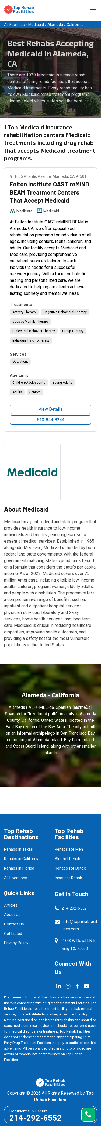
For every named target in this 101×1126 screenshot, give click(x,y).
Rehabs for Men (69, 849)
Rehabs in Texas (18, 849)
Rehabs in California (21, 858)
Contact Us (14, 924)
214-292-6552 (74, 908)
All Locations (15, 878)
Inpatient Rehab (68, 878)
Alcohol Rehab (67, 858)
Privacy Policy (16, 942)
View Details (50, 409)
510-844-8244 (50, 419)
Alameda (55, 24)
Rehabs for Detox (70, 868)
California (75, 24)
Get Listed (13, 933)
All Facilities (14, 24)
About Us (12, 914)
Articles (11, 905)
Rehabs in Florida (19, 868)
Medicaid (36, 24)
